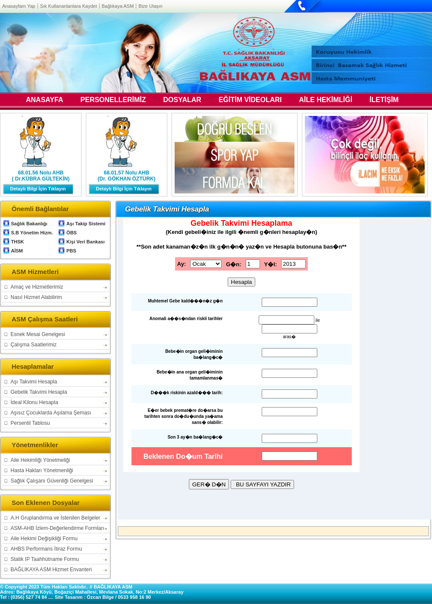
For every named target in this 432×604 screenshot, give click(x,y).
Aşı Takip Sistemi (85, 223)
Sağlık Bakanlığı (29, 223)
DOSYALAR (182, 100)
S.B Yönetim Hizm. (32, 232)
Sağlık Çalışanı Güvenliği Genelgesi (52, 481)
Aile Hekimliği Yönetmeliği (40, 460)
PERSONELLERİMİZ (113, 100)
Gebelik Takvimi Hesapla (39, 392)
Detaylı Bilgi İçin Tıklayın (38, 188)
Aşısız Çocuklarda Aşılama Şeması (51, 413)
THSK (17, 241)
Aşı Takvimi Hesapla (34, 382)
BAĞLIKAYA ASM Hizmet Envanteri (51, 570)
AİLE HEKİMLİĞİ (326, 100)
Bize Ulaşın (150, 6)
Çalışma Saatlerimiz (34, 345)
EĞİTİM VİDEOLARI (250, 100)
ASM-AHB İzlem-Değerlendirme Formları (57, 528)
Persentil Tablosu (30, 423)
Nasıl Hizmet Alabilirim (36, 297)
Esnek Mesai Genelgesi (38, 334)
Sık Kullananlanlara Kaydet (68, 6)
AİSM (17, 250)
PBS (71, 250)
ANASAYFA (44, 100)
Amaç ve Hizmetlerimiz (37, 287)
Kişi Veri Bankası (85, 241)
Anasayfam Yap (18, 6)
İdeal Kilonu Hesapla (34, 402)
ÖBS (71, 232)
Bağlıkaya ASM (118, 6)
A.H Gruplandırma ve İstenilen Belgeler (55, 518)
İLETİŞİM (384, 100)
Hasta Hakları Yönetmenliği (42, 470)
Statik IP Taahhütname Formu (45, 559)
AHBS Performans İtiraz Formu (46, 549)
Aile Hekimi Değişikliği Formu (44, 539)
